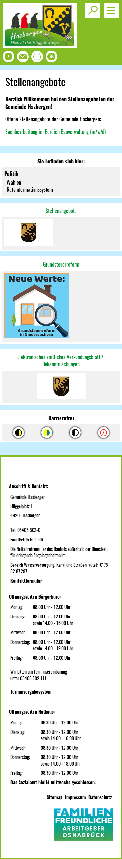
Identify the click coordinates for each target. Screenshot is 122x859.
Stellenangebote (61, 211)
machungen (69, 364)
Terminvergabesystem (31, 691)
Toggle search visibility (93, 7)
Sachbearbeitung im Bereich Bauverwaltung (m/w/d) (55, 132)
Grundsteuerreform (61, 264)
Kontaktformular (26, 580)
